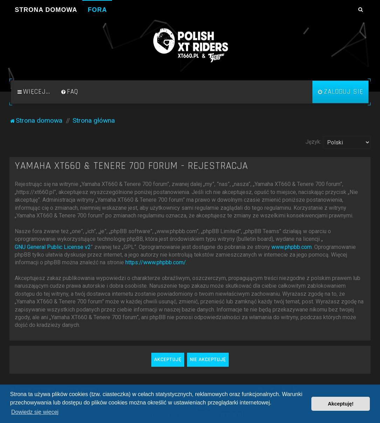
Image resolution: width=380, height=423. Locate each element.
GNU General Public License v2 (53, 247)
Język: (313, 141)
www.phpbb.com (291, 247)
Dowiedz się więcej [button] (34, 412)
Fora (97, 9)
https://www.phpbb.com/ (155, 262)
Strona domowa (46, 9)
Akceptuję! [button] (341, 404)
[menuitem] (69, 92)
